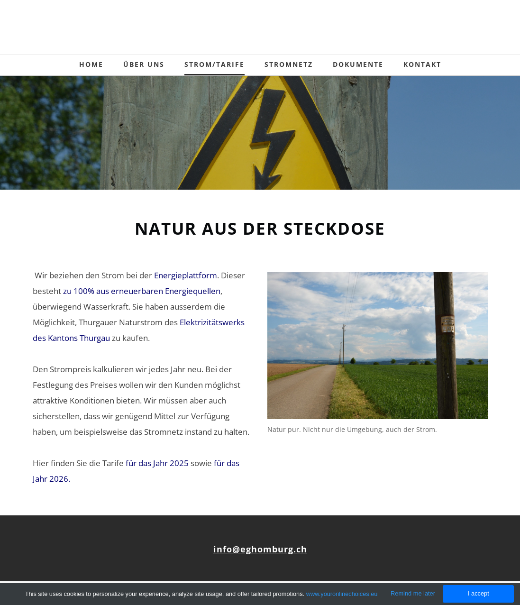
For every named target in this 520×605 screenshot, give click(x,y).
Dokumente (358, 64)
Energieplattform (185, 275)
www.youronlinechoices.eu (342, 593)
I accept (478, 593)
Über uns (143, 64)
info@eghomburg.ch (260, 549)
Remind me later (413, 593)
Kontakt (422, 64)
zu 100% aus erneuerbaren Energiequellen (141, 290)
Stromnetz (289, 64)
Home (91, 64)
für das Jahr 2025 (157, 463)
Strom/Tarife (214, 64)
